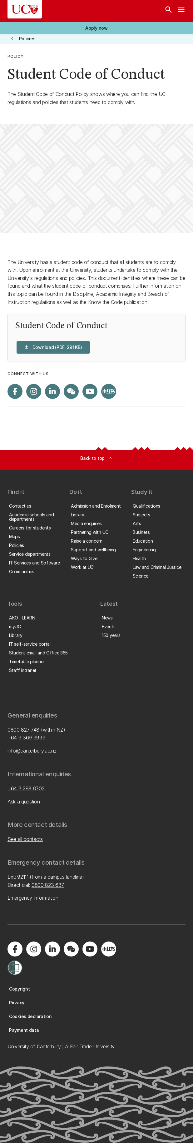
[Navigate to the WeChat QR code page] (71, 391)
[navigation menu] (181, 10)
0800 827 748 (23, 730)
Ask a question (23, 801)
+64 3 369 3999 (26, 737)
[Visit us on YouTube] (89, 391)
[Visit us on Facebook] (14, 391)
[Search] (168, 11)
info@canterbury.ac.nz (31, 751)
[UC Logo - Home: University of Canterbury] (24, 9)
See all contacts (25, 839)
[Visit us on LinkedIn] (52, 391)
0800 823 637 (48, 885)
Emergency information (32, 898)
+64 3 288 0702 (26, 788)
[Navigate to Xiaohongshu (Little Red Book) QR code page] (108, 391)
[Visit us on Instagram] (33, 391)
